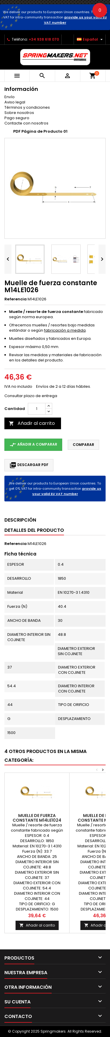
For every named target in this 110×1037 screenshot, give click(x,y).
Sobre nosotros (19, 112)
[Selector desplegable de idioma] (90, 39)
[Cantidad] (36, 409)
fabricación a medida (65, 330)
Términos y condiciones (27, 107)
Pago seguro (16, 118)
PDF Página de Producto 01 (40, 131)
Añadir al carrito (32, 423)
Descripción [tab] (20, 520)
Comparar (83, 444)
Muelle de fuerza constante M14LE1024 (37, 818)
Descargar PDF (28, 465)
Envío (9, 97)
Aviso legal (14, 102)
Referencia (15, 299)
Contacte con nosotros (26, 123)
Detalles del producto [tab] (34, 530)
